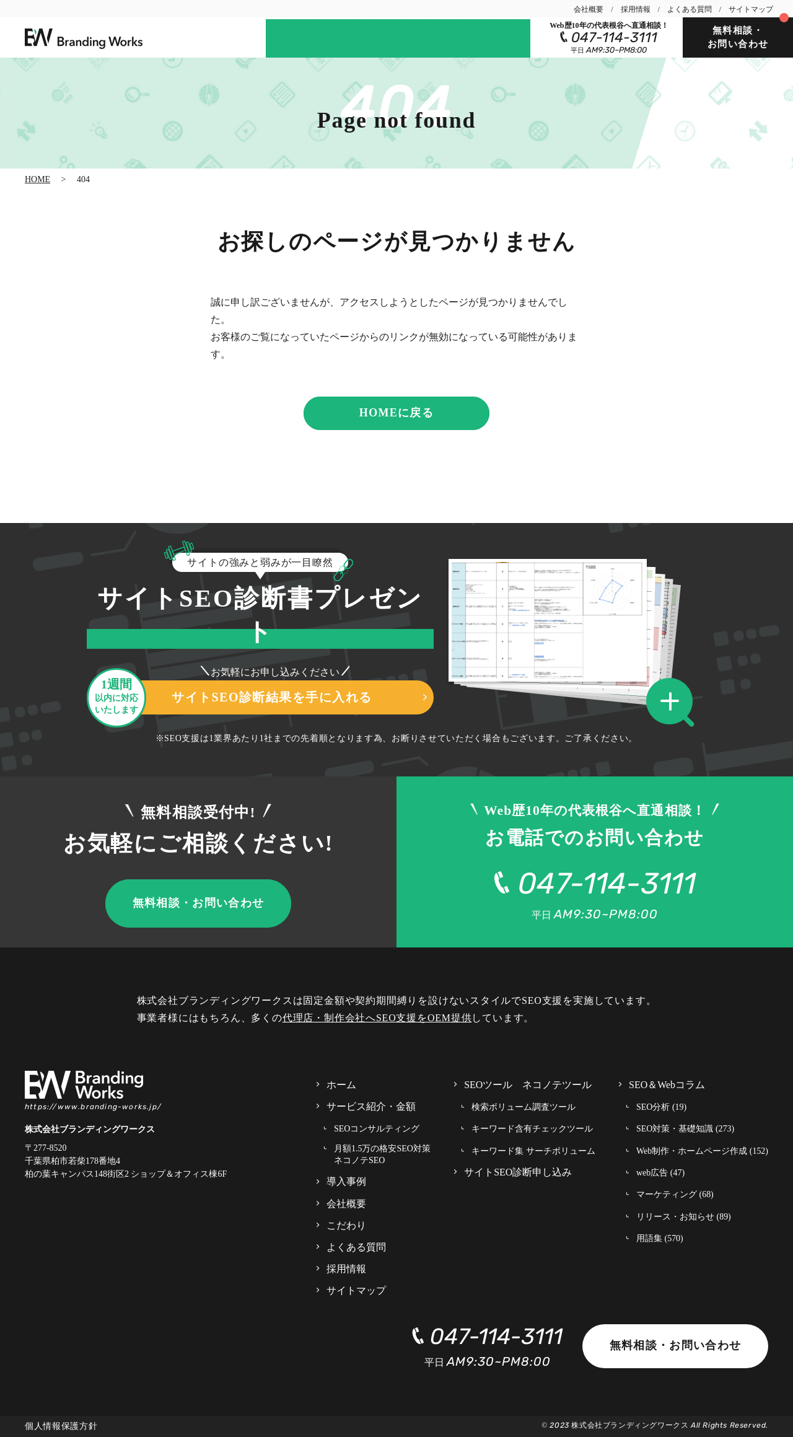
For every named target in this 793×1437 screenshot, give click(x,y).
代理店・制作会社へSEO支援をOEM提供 (377, 1018)
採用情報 (636, 9)
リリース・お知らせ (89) (683, 1216)
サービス (290, 37)
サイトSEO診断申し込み (518, 1172)
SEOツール (500, 37)
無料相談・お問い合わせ (738, 37)
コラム (443, 37)
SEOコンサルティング (376, 1128)
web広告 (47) (660, 1172)
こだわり (346, 1225)
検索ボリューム (523, 1108)
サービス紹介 (371, 1107)
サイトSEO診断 (384, 37)
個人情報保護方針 (61, 1426)
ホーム (341, 1084)
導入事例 (346, 1181)
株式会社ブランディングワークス (629, 1425)
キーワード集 (533, 1152)
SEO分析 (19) (661, 1107)
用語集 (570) (659, 1238)
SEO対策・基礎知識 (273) (685, 1128)
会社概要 (588, 9)
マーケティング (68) (675, 1194)
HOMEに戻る (396, 412)
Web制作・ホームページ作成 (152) (702, 1151)
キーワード (532, 1129)
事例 (330, 37)
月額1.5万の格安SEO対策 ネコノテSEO (382, 1154)
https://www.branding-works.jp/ (93, 1106)
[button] (673, 703)
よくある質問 (689, 9)
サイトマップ (751, 9)
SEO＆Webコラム (667, 1084)
